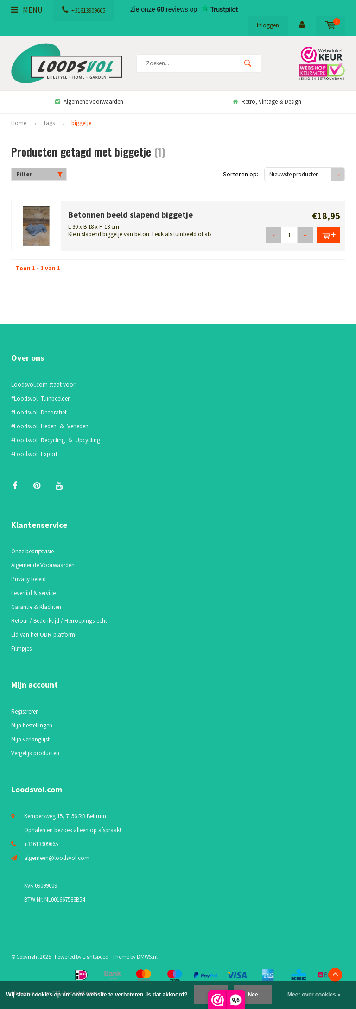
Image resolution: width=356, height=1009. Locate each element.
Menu (26, 9)
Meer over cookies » (314, 994)
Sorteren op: (240, 174)
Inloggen (268, 25)
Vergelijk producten (35, 753)
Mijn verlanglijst (30, 739)
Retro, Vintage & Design (267, 102)
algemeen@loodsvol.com (56, 858)
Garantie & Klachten (36, 607)
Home (18, 123)
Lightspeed (95, 956)
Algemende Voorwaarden (43, 565)
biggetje (81, 123)
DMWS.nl (147, 956)
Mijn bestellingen (31, 725)
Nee (253, 994)
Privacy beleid (28, 579)
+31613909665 (83, 10)
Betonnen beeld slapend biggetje (130, 214)
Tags (49, 123)
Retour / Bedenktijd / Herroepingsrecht (59, 621)
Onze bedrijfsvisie (32, 551)
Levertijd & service (33, 593)
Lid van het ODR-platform (43, 635)
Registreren (25, 711)
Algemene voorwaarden (89, 102)
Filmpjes (21, 648)
